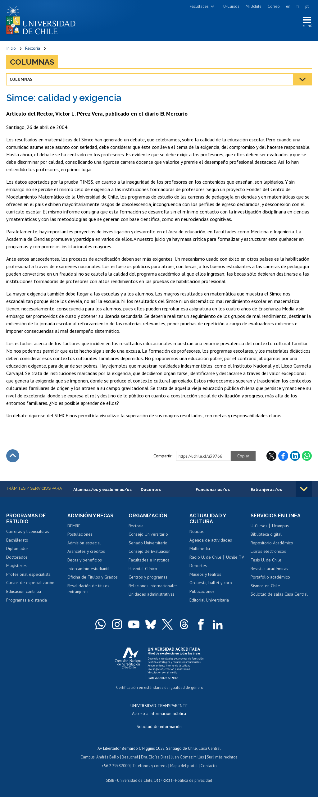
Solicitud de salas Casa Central (279, 594)
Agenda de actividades (210, 540)
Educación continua (23, 591)
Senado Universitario (148, 543)
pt (307, 6)
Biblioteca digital (266, 534)
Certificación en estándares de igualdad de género (159, 687)
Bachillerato (17, 540)
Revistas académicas (269, 568)
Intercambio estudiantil (88, 568)
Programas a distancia (26, 600)
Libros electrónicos (268, 551)
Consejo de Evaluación (149, 551)
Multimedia (199, 548)
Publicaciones (202, 591)
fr (298, 6)
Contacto (209, 765)
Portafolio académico (270, 577)
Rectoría (32, 48)
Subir (12, 455)
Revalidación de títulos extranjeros (88, 589)
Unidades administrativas (152, 594)
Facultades (199, 6)
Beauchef (130, 757)
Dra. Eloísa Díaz (154, 757)
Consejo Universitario (148, 534)
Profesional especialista (28, 574)
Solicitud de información (159, 726)
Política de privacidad (193, 780)
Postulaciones (80, 534)
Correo (274, 6)
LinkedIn (295, 456)
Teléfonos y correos (149, 765)
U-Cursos (231, 6)
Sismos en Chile (265, 586)
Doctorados (17, 557)
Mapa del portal (184, 765)
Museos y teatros (205, 574)
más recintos (226, 757)
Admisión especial (84, 543)
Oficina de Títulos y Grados (92, 577)
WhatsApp (307, 456)
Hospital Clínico (143, 568)
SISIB (110, 780)
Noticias (196, 531)
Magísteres (16, 565)
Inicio (11, 48)
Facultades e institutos (149, 560)
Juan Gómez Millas (187, 757)
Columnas (32, 61)
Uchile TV (235, 557)
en (288, 6)
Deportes (198, 565)
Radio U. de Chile (205, 557)
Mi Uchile (253, 6)
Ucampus (280, 526)
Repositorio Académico (272, 543)
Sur (209, 757)
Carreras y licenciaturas (27, 531)
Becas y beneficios (84, 560)
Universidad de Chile (134, 780)
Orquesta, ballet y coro (210, 582)
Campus (87, 757)
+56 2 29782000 (115, 765)
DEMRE (73, 526)
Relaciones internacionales (153, 586)
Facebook (283, 456)
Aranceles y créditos (86, 551)
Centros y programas (148, 577)
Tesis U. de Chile (266, 560)
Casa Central (209, 748)
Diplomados (17, 548)
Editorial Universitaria (209, 600)
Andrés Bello (107, 757)
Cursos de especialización (30, 582)
